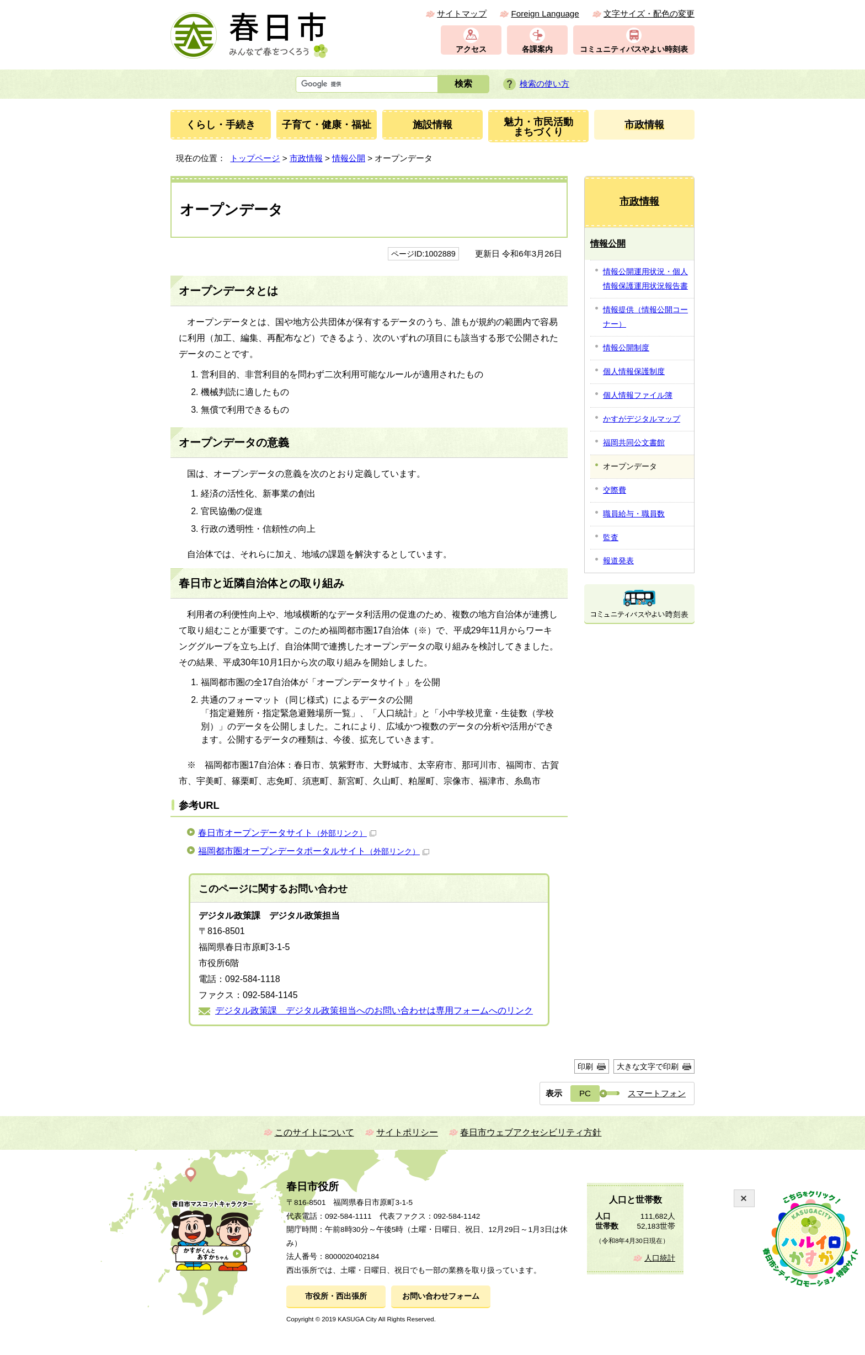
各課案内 (537, 49)
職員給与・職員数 (634, 513)
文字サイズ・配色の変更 (649, 13)
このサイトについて (314, 1132)
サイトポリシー (407, 1132)
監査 (610, 537)
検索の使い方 (544, 83)
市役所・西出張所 (336, 1296)
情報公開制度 (626, 347)
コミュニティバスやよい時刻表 (634, 49)
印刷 (585, 1066)
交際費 (614, 490)
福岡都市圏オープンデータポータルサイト (313, 851)
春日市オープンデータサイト (287, 832)
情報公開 (348, 158)
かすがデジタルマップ (641, 418)
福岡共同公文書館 (634, 442)
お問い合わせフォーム (440, 1296)
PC (585, 1093)
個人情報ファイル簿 (637, 395)
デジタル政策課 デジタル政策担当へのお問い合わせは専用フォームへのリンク (374, 1010)
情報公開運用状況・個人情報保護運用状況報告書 (645, 278)
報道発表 (618, 560)
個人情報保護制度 (634, 371)
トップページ (255, 158)
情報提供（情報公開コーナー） (645, 316)
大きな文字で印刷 (648, 1066)
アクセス (471, 49)
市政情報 (306, 158)
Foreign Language (545, 13)
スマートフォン (657, 1093)
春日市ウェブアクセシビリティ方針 (530, 1132)
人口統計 (659, 1258)
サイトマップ (462, 13)
